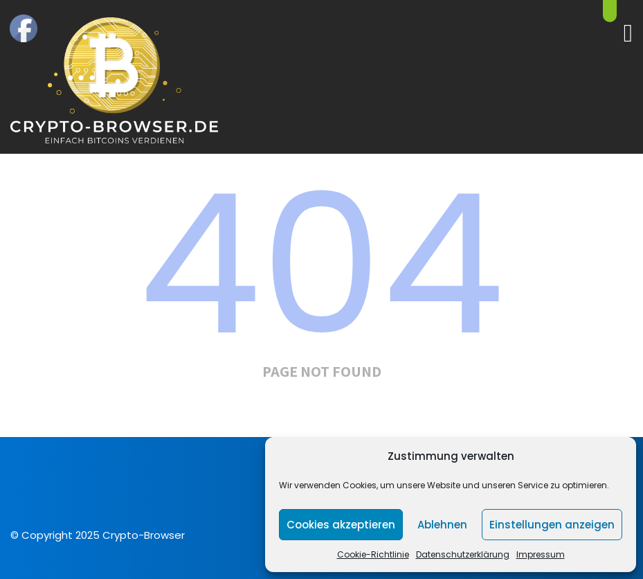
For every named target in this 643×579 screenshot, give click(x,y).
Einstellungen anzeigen (552, 524)
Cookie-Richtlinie (373, 554)
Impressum (540, 554)
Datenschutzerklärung (462, 554)
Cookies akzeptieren (341, 524)
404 (322, 264)
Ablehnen (442, 524)
